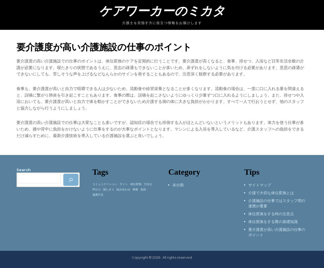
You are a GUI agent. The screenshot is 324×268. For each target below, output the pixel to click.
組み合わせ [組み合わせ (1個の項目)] (123, 189)
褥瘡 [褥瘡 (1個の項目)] (135, 189)
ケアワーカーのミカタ (162, 11)
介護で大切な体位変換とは (271, 192)
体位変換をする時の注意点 (271, 213)
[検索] (70, 180)
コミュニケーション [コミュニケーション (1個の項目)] (104, 184)
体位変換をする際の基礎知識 (273, 221)
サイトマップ (259, 185)
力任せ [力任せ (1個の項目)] (148, 184)
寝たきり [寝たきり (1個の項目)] (108, 189)
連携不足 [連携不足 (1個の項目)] (98, 194)
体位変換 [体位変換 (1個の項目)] (135, 184)
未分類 (178, 185)
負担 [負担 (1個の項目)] (143, 189)
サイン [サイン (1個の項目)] (124, 184)
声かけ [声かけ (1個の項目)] (96, 189)
